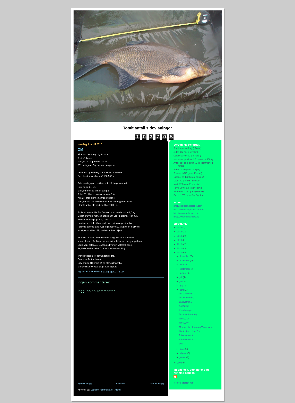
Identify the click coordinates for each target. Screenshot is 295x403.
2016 (180, 227)
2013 (180, 240)
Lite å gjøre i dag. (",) (189, 331)
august (183, 273)
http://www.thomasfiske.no (186, 216)
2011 (180, 248)
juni (182, 281)
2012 (180, 244)
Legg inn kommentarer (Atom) (106, 389)
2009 (180, 362)
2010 (180, 252)
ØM (181, 343)
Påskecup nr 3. (186, 339)
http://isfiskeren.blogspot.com (188, 206)
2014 (180, 236)
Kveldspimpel (185, 310)
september (185, 269)
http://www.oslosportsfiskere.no (189, 209)
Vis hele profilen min (183, 382)
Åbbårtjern (184, 306)
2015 (180, 231)
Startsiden (121, 383)
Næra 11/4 (184, 318)
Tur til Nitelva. (186, 293)
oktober (184, 264)
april (182, 290)
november (185, 260)
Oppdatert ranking (188, 314)
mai (182, 285)
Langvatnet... (185, 302)
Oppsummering (186, 297)
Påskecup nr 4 (186, 335)
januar (183, 357)
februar (183, 353)
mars (182, 349)
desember (185, 256)
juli (181, 277)
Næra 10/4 (184, 322)
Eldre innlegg (157, 383)
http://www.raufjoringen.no (186, 213)
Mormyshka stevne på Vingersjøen (196, 327)
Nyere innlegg (85, 383)
